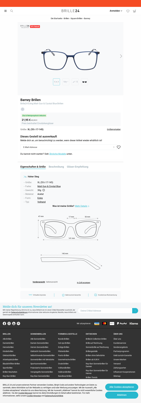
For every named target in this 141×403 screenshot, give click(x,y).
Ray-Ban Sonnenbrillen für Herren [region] (97, 371)
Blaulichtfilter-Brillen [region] (11, 364)
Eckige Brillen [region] (63, 347)
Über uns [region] (117, 339)
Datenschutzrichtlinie (54, 396)
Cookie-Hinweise (34, 396)
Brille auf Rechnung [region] (94, 343)
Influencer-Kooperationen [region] (124, 372)
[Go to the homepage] (70, 10)
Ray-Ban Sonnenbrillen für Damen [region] (97, 365)
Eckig (30, 103)
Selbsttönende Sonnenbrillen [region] (42, 355)
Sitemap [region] (116, 376)
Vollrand (41, 202)
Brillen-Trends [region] (91, 377)
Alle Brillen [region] (7, 339)
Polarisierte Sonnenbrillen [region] (41, 368)
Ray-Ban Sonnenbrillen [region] (40, 376)
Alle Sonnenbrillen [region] (37, 339)
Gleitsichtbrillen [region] (9, 355)
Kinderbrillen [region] (8, 351)
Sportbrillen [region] (8, 368)
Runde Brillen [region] (63, 339)
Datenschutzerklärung (19, 312)
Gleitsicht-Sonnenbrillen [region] (40, 351)
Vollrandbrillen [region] (64, 368)
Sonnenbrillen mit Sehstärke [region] (42, 359)
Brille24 (24, 103)
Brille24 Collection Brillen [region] (96, 339)
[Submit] (114, 147)
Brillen (60, 103)
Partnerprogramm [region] (121, 351)
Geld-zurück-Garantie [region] (122, 355)
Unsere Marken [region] (119, 359)
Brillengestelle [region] (91, 351)
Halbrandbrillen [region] (64, 372)
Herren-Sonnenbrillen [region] (39, 347)
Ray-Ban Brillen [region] (9, 376)
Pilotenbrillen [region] (63, 351)
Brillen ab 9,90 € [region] (92, 359)
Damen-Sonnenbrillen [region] (39, 343)
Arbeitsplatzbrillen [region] (10, 359)
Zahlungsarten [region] (119, 368)
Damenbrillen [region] (8, 343)
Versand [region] (117, 364)
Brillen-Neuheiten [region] (10, 372)
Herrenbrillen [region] (8, 347)
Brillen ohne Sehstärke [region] (95, 355)
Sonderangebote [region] (120, 347)
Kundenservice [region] (119, 343)
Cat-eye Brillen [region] (64, 343)
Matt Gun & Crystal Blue (45, 103)
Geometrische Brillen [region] (67, 359)
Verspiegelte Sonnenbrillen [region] (41, 372)
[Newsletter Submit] (135, 310)
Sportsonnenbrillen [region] (38, 364)
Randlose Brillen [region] (65, 376)
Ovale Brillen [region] (63, 364)
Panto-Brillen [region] (63, 355)
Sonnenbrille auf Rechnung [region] (97, 347)
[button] (121, 56)
